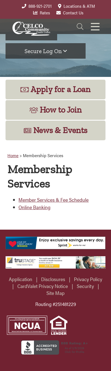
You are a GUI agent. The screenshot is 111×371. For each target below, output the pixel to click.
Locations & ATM (76, 6)
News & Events (55, 130)
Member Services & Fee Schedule (53, 199)
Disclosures (53, 279)
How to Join (56, 110)
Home (12, 155)
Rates (41, 12)
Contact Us (69, 12)
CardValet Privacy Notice (42, 285)
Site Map (55, 292)
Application (20, 279)
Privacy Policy (88, 279)
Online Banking (34, 207)
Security (85, 285)
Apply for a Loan (55, 89)
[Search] (80, 26)
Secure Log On (46, 51)
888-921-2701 (37, 6)
